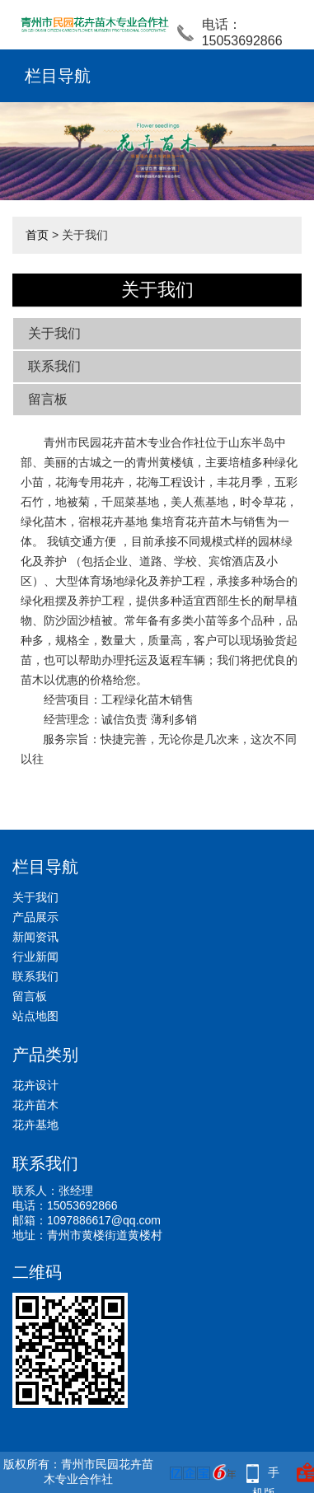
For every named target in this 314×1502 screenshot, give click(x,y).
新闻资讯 (35, 936)
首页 (37, 234)
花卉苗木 (35, 1104)
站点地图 (35, 1015)
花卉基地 (35, 1124)
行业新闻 (35, 956)
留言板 (48, 399)
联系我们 (54, 366)
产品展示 (35, 917)
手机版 (266, 1474)
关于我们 (54, 333)
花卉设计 (35, 1085)
